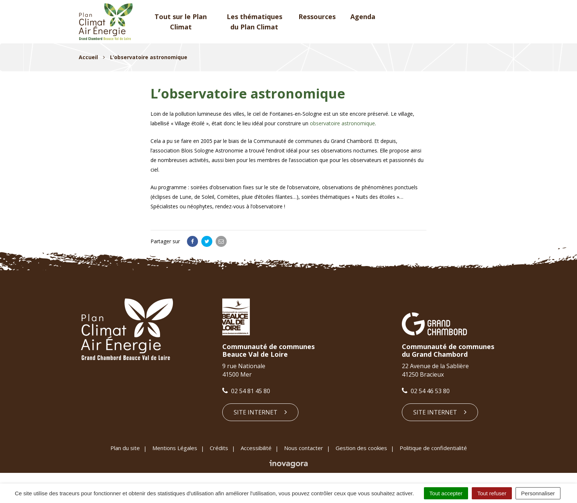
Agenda (362, 16)
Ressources (317, 16)
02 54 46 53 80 (426, 391)
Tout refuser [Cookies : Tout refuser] (491, 493)
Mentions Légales (174, 448)
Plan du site (125, 448)
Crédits (219, 448)
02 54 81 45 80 (246, 391)
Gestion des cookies (361, 448)
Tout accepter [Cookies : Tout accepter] (446, 493)
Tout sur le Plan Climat (181, 21)
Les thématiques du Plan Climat (254, 21)
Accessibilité (256, 448)
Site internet (260, 412)
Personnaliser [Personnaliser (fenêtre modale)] (538, 493)
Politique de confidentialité (433, 448)
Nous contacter (303, 448)
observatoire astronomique (342, 123)
